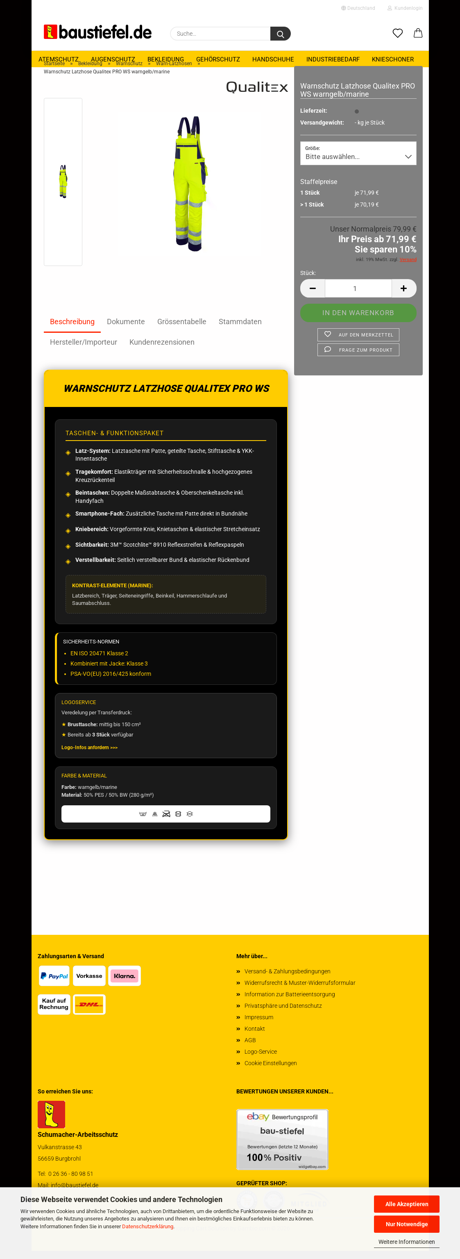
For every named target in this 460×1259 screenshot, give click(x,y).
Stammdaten (240, 329)
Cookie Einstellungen (271, 1071)
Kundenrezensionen (162, 350)
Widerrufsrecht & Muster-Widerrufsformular (300, 991)
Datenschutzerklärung (147, 1226)
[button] (418, 33)
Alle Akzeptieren (406, 1204)
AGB (250, 1048)
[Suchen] (280, 34)
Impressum (259, 1025)
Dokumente (126, 329)
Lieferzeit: (313, 119)
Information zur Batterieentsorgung (290, 1002)
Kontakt (255, 1037)
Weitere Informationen (406, 1242)
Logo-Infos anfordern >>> (89, 756)
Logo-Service (261, 1060)
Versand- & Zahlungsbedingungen (288, 979)
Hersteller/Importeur (83, 350)
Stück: (308, 281)
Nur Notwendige (407, 1224)
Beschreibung (72, 329)
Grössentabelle (181, 329)
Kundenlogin (405, 8)
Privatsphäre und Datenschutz (283, 1014)
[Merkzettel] (397, 33)
